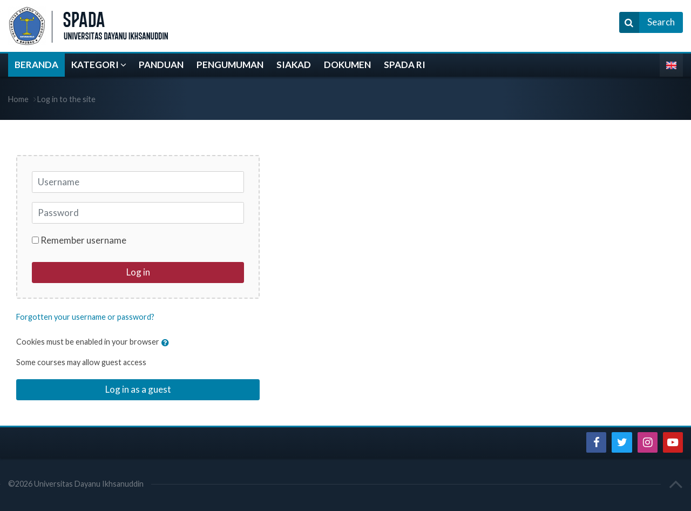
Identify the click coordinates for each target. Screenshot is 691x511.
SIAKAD (293, 64)
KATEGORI (95, 64)
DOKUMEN (347, 64)
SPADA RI (404, 64)
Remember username (83, 240)
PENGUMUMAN (230, 64)
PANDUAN (161, 64)
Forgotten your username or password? (85, 316)
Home (18, 99)
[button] (167, 342)
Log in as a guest (138, 389)
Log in (138, 272)
